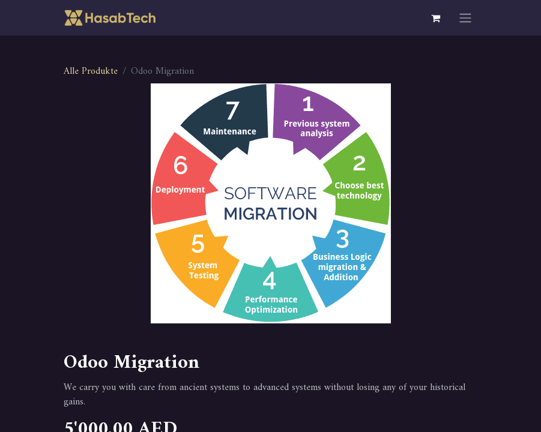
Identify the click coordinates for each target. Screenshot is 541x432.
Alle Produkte (91, 71)
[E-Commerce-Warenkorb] (436, 18)
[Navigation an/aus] (465, 18)
